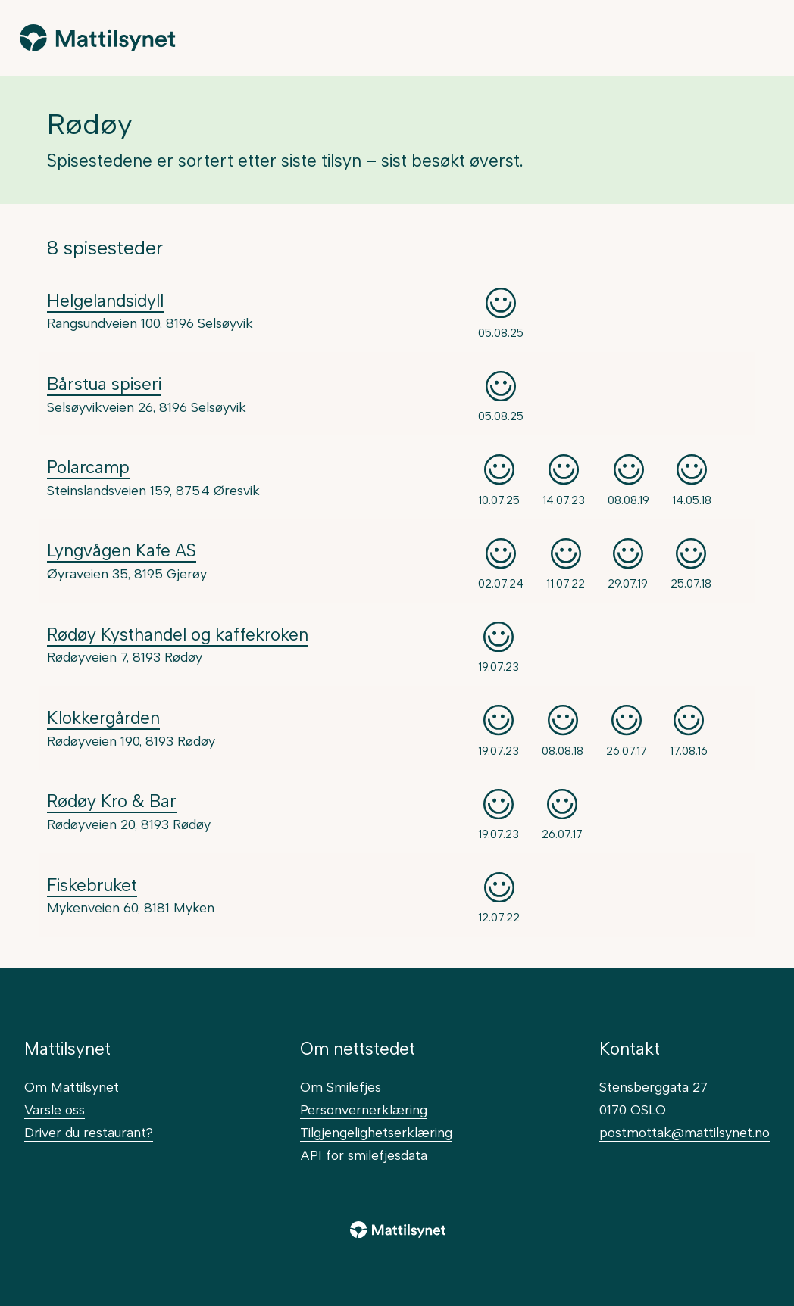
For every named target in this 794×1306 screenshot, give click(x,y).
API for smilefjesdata (363, 1155)
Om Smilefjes (340, 1087)
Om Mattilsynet (71, 1087)
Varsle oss (54, 1109)
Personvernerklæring (363, 1109)
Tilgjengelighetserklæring (376, 1132)
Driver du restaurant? (88, 1132)
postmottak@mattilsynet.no (684, 1132)
